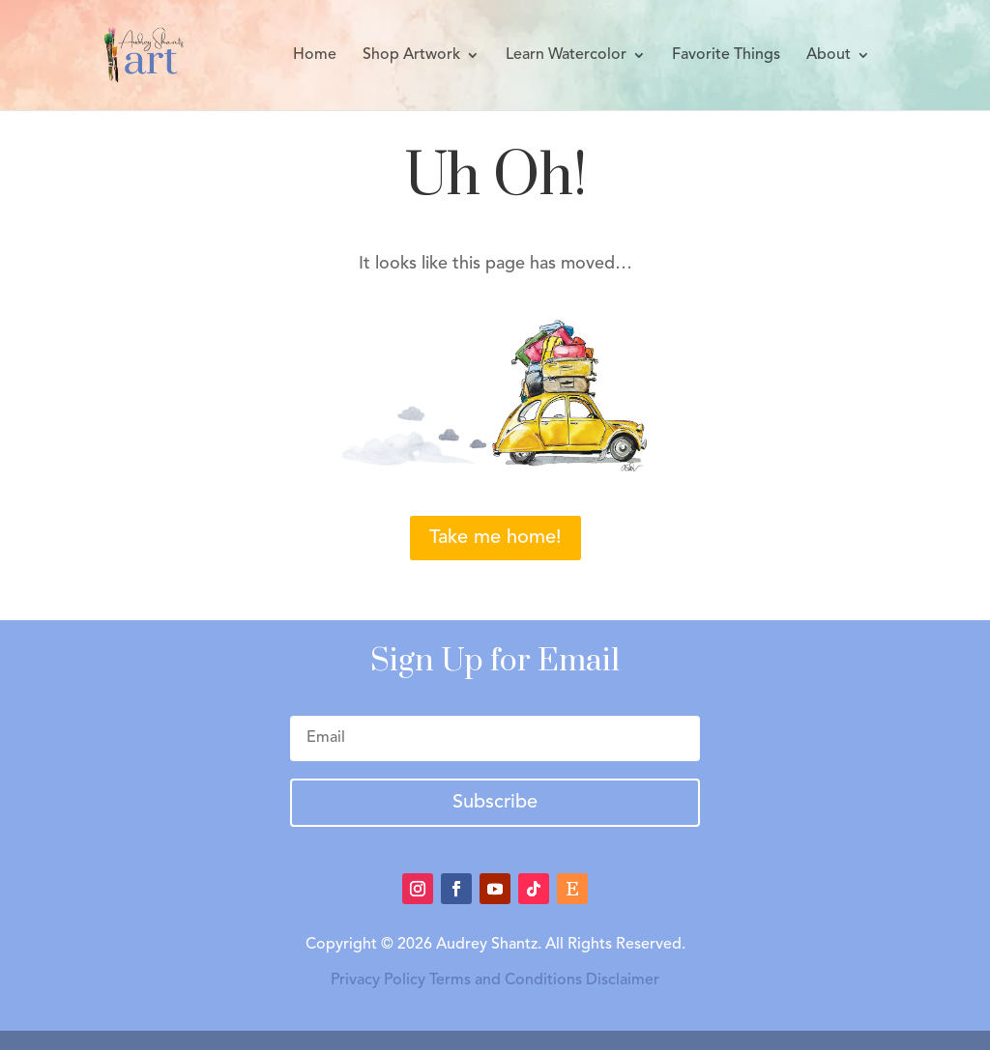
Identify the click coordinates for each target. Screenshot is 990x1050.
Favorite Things (726, 55)
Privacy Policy (378, 980)
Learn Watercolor (566, 55)
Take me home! (495, 538)
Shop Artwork (411, 55)
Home (314, 55)
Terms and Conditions (505, 980)
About (828, 55)
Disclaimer (622, 980)
